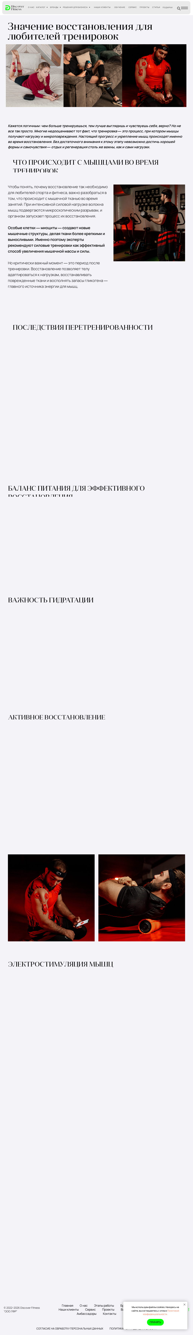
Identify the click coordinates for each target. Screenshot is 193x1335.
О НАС (31, 7)
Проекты (108, 1309)
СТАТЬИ (156, 7)
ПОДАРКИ (168, 7)
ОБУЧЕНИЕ (119, 7)
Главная (67, 1305)
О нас (84, 1305)
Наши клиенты (69, 1309)
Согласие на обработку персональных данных (69, 1328)
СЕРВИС (133, 7)
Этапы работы (104, 1305)
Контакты (109, 1314)
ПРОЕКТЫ (144, 7)
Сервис (90, 1309)
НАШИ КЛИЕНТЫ (102, 7)
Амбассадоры (86, 1314)
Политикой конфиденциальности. (161, 1312)
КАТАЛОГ (40, 7)
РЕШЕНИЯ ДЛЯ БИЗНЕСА (75, 7)
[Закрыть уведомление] (184, 1304)
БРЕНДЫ (54, 7)
